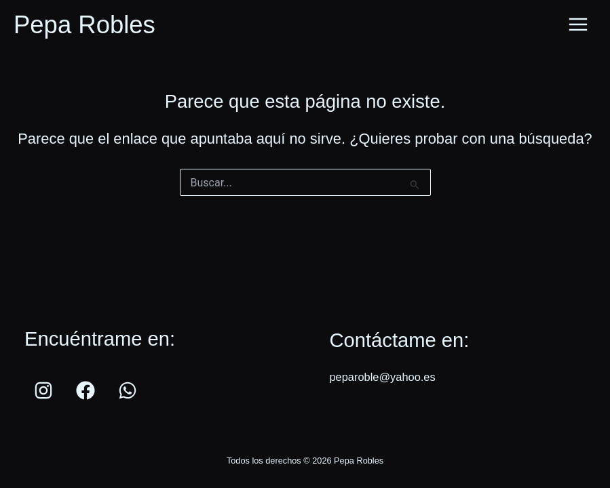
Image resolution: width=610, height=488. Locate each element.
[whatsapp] (130, 390)
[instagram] (45, 390)
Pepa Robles (84, 25)
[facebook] (87, 390)
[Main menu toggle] (578, 25)
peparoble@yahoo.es (382, 377)
